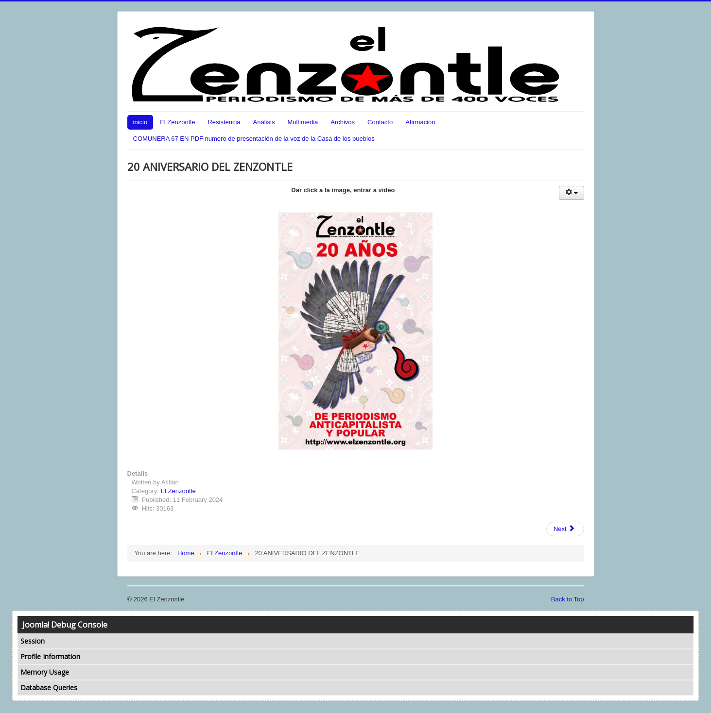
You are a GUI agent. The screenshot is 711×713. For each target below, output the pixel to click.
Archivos (342, 122)
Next (564, 528)
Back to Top (567, 599)
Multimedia (302, 122)
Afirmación (420, 122)
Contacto (380, 122)
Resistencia (224, 122)
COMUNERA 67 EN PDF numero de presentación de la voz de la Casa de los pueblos (254, 138)
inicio (140, 122)
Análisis (264, 122)
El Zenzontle (177, 122)
